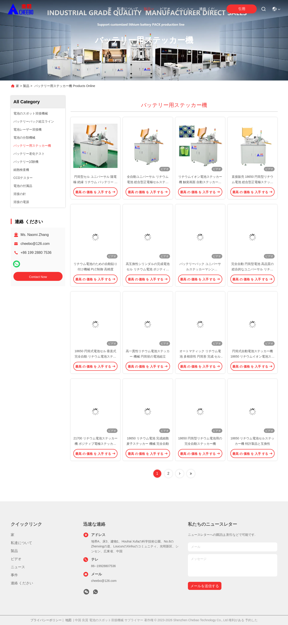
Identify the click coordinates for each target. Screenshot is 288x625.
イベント (185, 9)
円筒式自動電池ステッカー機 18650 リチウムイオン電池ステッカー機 (252, 356)
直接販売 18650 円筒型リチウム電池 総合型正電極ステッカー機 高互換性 (252, 182)
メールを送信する (204, 586)
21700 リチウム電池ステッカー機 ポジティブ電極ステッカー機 (96, 443)
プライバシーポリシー (46, 620)
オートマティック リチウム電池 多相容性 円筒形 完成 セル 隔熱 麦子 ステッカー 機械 (200, 356)
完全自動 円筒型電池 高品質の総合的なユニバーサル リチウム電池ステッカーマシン (252, 269)
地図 (68, 620)
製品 (149, 9)
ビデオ (165, 9)
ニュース (18, 567)
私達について (127, 9)
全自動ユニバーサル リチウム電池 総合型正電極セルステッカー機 (147, 182)
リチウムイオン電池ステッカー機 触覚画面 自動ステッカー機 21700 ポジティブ (200, 182)
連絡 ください (210, 9)
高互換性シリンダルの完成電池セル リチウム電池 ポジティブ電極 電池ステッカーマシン (148, 269)
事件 (14, 575)
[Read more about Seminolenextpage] (180, 474)
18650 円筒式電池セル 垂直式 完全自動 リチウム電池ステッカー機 (95, 356)
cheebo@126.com (35, 244)
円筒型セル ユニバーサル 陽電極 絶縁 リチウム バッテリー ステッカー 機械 (95, 182)
